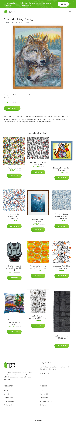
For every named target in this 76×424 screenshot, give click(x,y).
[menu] (69, 11)
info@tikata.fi (44, 373)
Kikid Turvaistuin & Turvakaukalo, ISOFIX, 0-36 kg (14, 268)
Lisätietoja (12, 108)
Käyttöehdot (43, 398)
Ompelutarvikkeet (10, 401)
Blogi (41, 390)
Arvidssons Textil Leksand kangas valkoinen (14, 216)
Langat (6, 394)
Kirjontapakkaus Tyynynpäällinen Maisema (14, 322)
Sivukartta (42, 405)
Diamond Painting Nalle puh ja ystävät (61, 169)
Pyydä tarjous (63, 4)
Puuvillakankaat (24, 95)
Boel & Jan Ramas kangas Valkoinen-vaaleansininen (62, 216)
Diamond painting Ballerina (38, 221)
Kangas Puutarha (14, 168)
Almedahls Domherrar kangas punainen (38, 163)
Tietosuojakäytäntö (46, 401)
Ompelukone (8, 398)
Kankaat (16, 95)
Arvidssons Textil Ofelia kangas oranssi (61, 267)
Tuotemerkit (8, 405)
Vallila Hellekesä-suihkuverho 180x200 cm (38, 317)
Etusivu (6, 22)
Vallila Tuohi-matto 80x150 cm (62, 337)
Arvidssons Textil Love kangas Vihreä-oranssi (38, 267)
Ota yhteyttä (43, 394)
